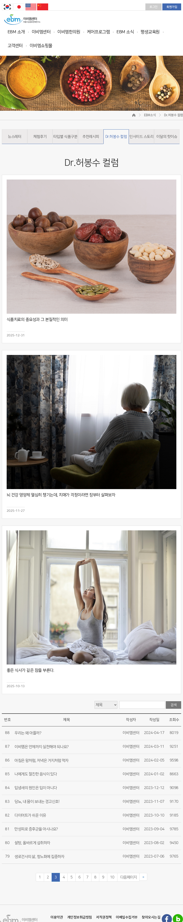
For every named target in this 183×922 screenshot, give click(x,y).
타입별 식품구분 (65, 137)
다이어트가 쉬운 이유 (30, 815)
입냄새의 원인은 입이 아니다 (35, 788)
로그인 (154, 6)
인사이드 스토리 (141, 137)
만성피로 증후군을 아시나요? (36, 829)
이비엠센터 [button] (41, 32)
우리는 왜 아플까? (27, 733)
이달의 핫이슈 (166, 137)
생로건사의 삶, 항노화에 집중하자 (39, 857)
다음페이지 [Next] (128, 877)
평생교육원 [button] (150, 32)
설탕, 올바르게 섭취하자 (32, 843)
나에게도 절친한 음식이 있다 (35, 774)
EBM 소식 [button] (125, 32)
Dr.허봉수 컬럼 (116, 137)
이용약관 (56, 917)
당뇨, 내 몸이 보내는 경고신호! (36, 802)
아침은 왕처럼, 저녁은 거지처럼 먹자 (41, 761)
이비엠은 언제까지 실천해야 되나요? (41, 747)
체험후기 (40, 137)
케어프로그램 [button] (98, 32)
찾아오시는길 (151, 917)
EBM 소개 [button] (16, 32)
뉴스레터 (14, 137)
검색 (173, 705)
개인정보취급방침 (79, 917)
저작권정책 (104, 917)
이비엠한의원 (68, 32)
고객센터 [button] (15, 45)
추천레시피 (90, 137)
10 (112, 877)
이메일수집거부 (127, 917)
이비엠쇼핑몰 (41, 45)
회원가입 (171, 6)
